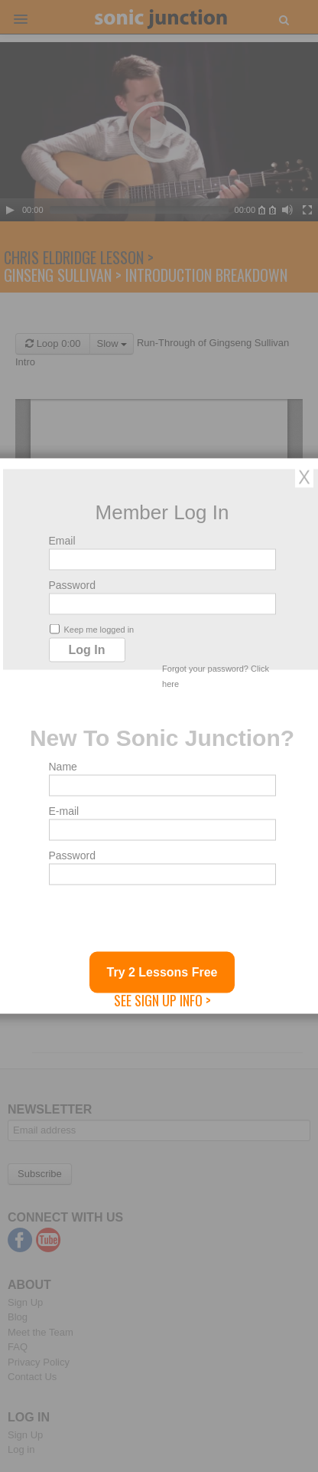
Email (62, 541)
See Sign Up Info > (162, 1000)
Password (72, 585)
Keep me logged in (92, 629)
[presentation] (165, 922)
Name (63, 767)
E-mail (64, 811)
